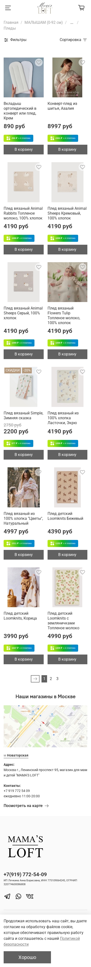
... (71, 22)
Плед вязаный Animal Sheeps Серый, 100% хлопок (23, 313)
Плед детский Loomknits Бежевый (65, 516)
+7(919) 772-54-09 (25, 874)
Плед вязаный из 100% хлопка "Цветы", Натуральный (23, 518)
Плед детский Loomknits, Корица (20, 616)
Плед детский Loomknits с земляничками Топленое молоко (63, 620)
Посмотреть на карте (26, 805)
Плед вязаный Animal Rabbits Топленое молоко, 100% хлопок (23, 213)
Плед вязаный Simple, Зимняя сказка (23, 415)
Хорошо (27, 957)
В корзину (24, 149)
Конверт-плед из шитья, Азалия (62, 106)
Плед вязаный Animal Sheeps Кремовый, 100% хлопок (67, 213)
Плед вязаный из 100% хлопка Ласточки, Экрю (63, 418)
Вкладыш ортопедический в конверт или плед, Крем (20, 110)
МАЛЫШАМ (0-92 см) (44, 22)
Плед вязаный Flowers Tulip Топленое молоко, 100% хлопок (64, 315)
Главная (11, 22)
